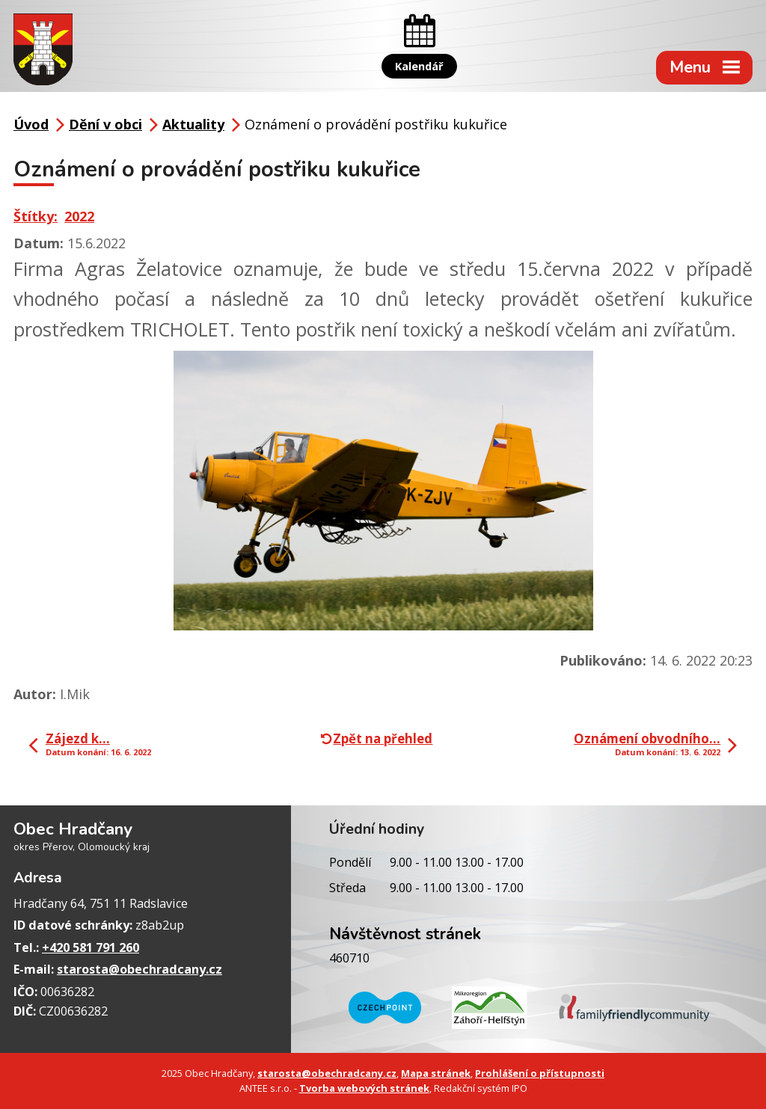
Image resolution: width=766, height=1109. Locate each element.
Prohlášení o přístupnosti (539, 1073)
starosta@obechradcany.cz (139, 969)
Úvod (31, 124)
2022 (79, 216)
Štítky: (35, 216)
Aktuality (193, 124)
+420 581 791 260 (90, 947)
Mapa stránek (436, 1073)
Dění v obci (105, 124)
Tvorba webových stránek (364, 1088)
